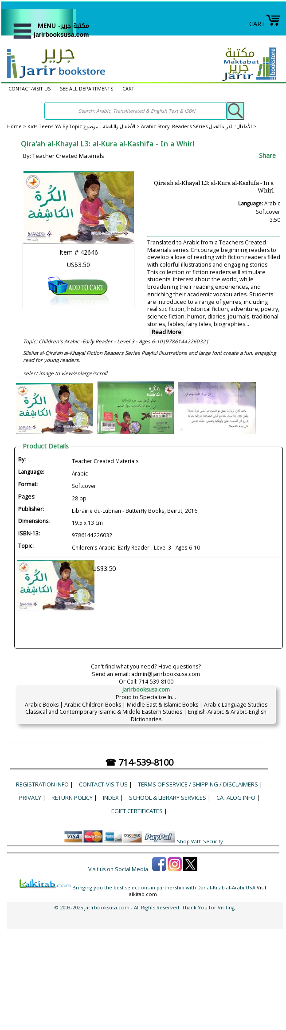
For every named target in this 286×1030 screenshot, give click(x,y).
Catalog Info (235, 798)
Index (111, 798)
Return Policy (72, 798)
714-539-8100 (156, 681)
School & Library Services (167, 798)
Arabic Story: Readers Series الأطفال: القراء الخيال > (198, 126)
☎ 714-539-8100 (139, 762)
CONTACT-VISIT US (29, 88)
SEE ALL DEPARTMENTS (86, 88)
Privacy (30, 798)
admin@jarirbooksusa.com (165, 674)
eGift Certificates (137, 811)
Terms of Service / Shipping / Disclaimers (198, 784)
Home (14, 126)
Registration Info (42, 784)
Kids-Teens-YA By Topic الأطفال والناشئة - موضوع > (84, 126)
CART (265, 24)
